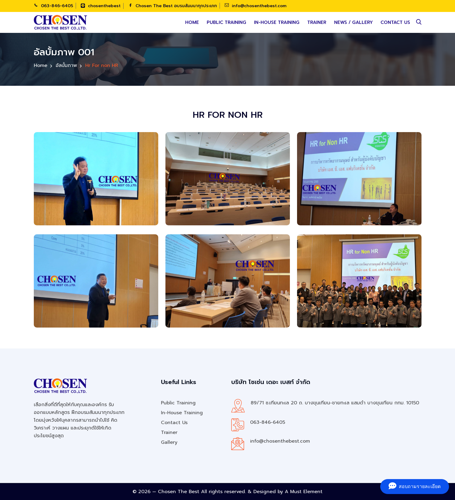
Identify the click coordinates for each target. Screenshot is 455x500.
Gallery (169, 442)
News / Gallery (353, 22)
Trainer (316, 22)
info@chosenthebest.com (256, 6)
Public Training (226, 22)
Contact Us (395, 22)
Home (192, 22)
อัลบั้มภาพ (66, 65)
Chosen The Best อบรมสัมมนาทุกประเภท (172, 6)
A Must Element (303, 491)
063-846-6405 (53, 6)
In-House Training (276, 22)
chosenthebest (101, 6)
